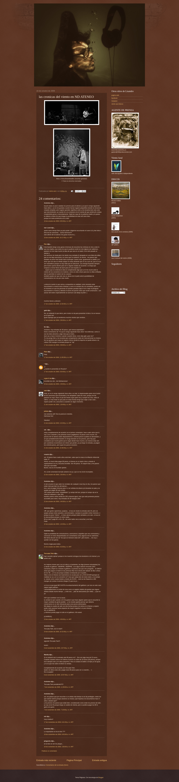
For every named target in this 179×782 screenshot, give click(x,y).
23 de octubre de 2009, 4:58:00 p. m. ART (57, 619)
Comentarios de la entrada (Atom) (57, 765)
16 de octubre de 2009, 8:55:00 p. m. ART (57, 221)
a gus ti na (47, 378)
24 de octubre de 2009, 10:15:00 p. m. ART (58, 631)
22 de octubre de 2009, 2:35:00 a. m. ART (57, 474)
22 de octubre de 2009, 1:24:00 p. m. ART (57, 524)
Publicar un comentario (49, 751)
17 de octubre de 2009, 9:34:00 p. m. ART (57, 371)
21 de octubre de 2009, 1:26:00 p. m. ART (57, 404)
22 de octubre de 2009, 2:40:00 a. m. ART (57, 501)
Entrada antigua (99, 760)
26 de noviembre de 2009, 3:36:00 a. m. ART (58, 747)
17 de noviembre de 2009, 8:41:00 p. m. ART (58, 722)
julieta (46, 411)
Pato (45, 352)
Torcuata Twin (49, 553)
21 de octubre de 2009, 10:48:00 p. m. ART (58, 448)
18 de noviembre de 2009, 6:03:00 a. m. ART (58, 734)
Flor (45, 244)
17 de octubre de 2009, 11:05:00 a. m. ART (58, 357)
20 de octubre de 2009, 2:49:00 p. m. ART (57, 384)
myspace (114, 101)
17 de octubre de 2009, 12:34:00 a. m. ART (58, 304)
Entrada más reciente (46, 760)
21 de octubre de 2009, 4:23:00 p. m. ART (57, 423)
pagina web (115, 95)
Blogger (100, 777)
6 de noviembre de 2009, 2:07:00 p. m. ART (58, 648)
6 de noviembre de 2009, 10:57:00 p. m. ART (58, 675)
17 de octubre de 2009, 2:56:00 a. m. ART (57, 320)
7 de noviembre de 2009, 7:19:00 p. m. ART (58, 710)
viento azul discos (117, 104)
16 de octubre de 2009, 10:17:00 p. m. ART (58, 237)
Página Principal (74, 760)
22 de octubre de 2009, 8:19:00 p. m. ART (57, 547)
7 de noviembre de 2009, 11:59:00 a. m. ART (58, 687)
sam (45, 390)
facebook (114, 98)
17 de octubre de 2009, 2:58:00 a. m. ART (57, 345)
